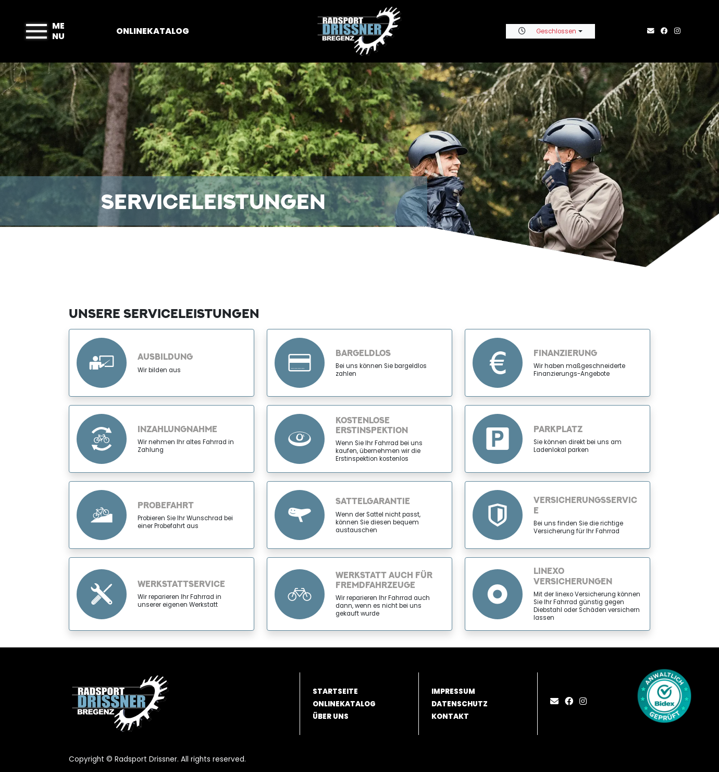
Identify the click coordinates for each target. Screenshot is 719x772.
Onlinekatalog (152, 31)
